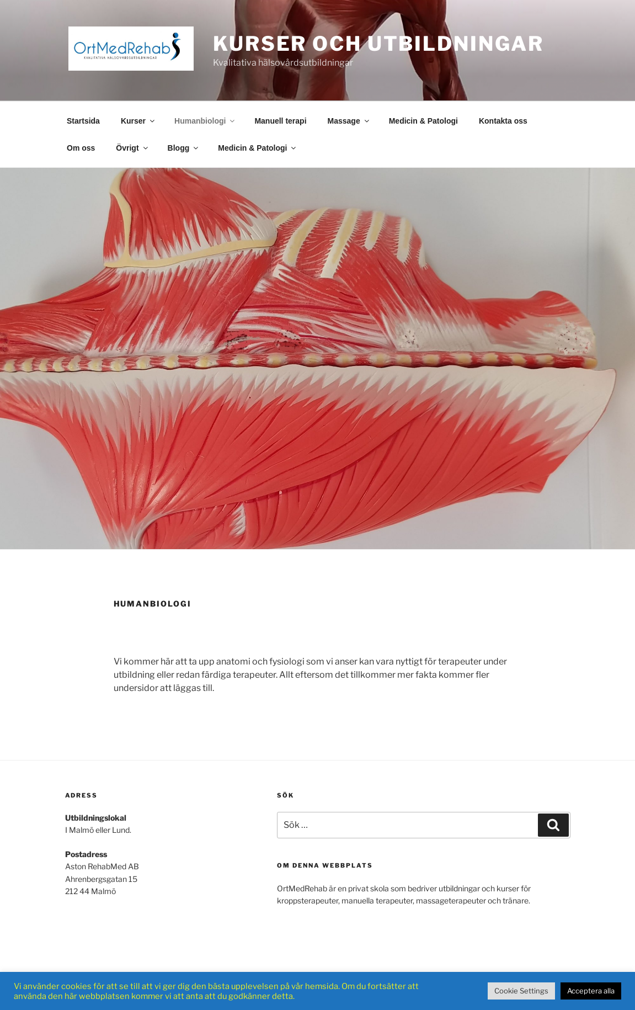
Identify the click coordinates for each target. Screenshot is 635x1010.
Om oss (81, 147)
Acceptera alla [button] (591, 990)
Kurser (138, 120)
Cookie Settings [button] (521, 990)
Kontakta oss (503, 120)
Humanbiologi (205, 120)
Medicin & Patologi (423, 120)
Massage (349, 120)
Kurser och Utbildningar (378, 43)
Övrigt (132, 147)
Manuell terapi (280, 120)
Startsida (83, 120)
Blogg (184, 147)
